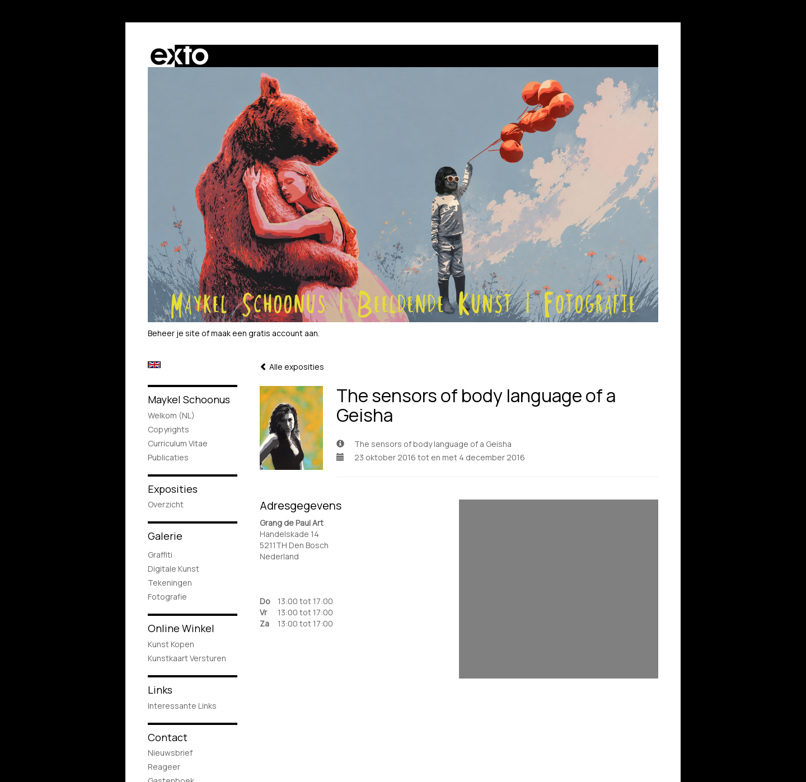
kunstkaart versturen (187, 658)
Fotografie (167, 596)
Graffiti (160, 554)
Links (160, 689)
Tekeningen (170, 582)
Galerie (165, 536)
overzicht (166, 504)
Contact (168, 737)
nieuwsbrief (170, 752)
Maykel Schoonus (189, 399)
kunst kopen (171, 644)
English (154, 364)
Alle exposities (292, 366)
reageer (164, 766)
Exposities (173, 489)
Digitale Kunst (173, 568)
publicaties (168, 457)
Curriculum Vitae (178, 443)
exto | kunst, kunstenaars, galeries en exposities (179, 56)
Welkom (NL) (171, 415)
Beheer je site (174, 333)
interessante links (182, 705)
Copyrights (168, 429)
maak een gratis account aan (264, 333)
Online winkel (181, 628)
